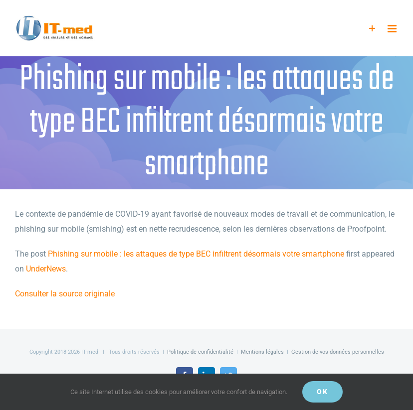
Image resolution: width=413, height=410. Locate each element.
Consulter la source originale (65, 293)
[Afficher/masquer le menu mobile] (393, 28)
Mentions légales (262, 352)
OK (322, 392)
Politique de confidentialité (200, 352)
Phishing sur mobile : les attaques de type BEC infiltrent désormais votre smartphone (196, 254)
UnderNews (46, 268)
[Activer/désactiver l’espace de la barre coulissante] (372, 28)
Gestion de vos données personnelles (337, 352)
